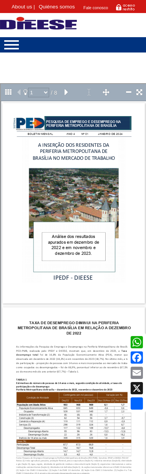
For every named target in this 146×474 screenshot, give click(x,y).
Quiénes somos (57, 7)
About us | (23, 7)
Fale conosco (95, 7)
